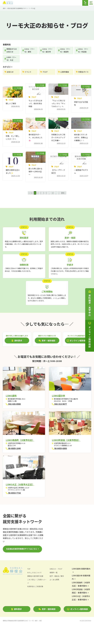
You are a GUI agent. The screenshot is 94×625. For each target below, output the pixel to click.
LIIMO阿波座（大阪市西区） (66, 440)
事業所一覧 (54, 573)
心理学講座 (64, 72)
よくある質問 (54, 580)
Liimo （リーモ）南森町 (65, 50)
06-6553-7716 (14, 493)
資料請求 (16, 609)
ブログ (45, 72)
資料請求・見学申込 (89, 303)
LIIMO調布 (11, 396)
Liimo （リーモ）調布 (29, 50)
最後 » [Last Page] (63, 193)
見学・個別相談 (47, 609)
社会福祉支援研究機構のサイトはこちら (21, 549)
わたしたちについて (34, 573)
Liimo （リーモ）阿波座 (83, 50)
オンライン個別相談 (77, 609)
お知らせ (10, 72)
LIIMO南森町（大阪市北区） (20, 440)
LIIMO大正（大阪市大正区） (20, 485)
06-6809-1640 (14, 448)
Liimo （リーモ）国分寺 (47, 50)
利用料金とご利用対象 (35, 587)
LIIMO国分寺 (58, 396)
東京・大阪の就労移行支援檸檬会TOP (14, 8)
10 (52, 193)
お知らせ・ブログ (56, 569)
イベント (28, 72)
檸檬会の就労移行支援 (35, 576)
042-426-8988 (14, 404)
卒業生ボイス (83, 72)
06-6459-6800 (60, 448)
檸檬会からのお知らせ (12, 50)
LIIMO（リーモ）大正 (11, 59)
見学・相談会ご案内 (57, 576)
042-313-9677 (60, 404)
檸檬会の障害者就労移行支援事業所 (22, 621)
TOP (28, 569)
